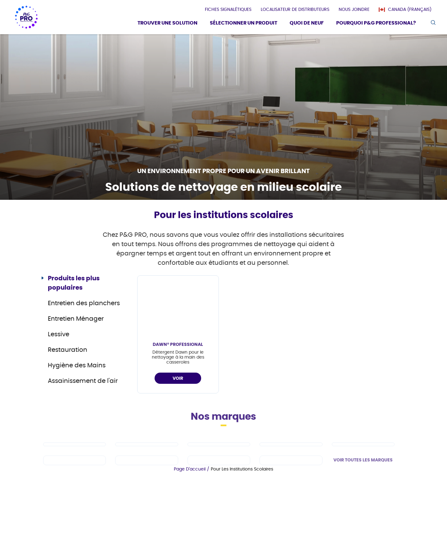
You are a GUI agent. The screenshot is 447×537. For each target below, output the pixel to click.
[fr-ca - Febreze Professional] (146, 477)
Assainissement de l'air (83, 381)
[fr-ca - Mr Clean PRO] (218, 461)
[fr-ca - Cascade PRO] (74, 461)
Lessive (58, 334)
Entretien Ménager (76, 319)
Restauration (67, 350)
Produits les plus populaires (74, 283)
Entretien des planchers (84, 303)
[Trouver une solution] (167, 23)
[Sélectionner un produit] (243, 23)
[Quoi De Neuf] (307, 23)
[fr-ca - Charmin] (291, 477)
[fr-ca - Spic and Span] (74, 477)
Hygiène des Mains (77, 365)
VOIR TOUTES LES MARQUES (363, 477)
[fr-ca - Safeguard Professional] (363, 461)
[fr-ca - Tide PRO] (291, 461)
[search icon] (433, 22)
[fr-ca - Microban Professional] (218, 477)
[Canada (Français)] (408, 9)
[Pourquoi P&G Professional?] (376, 23)
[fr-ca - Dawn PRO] (146, 461)
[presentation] (228, 9)
